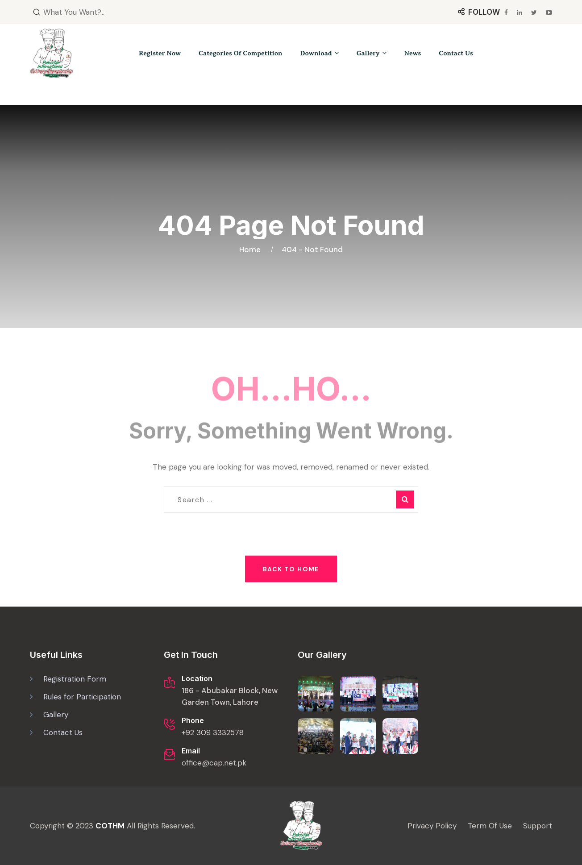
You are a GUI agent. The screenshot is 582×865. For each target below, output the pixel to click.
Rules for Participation (82, 697)
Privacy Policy (432, 826)
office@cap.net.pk (214, 763)
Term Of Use (490, 826)
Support (537, 826)
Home (251, 236)
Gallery (368, 53)
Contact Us (456, 53)
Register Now (160, 53)
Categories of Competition (240, 53)
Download (316, 53)
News (412, 53)
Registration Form (74, 679)
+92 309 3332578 (213, 732)
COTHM (110, 826)
